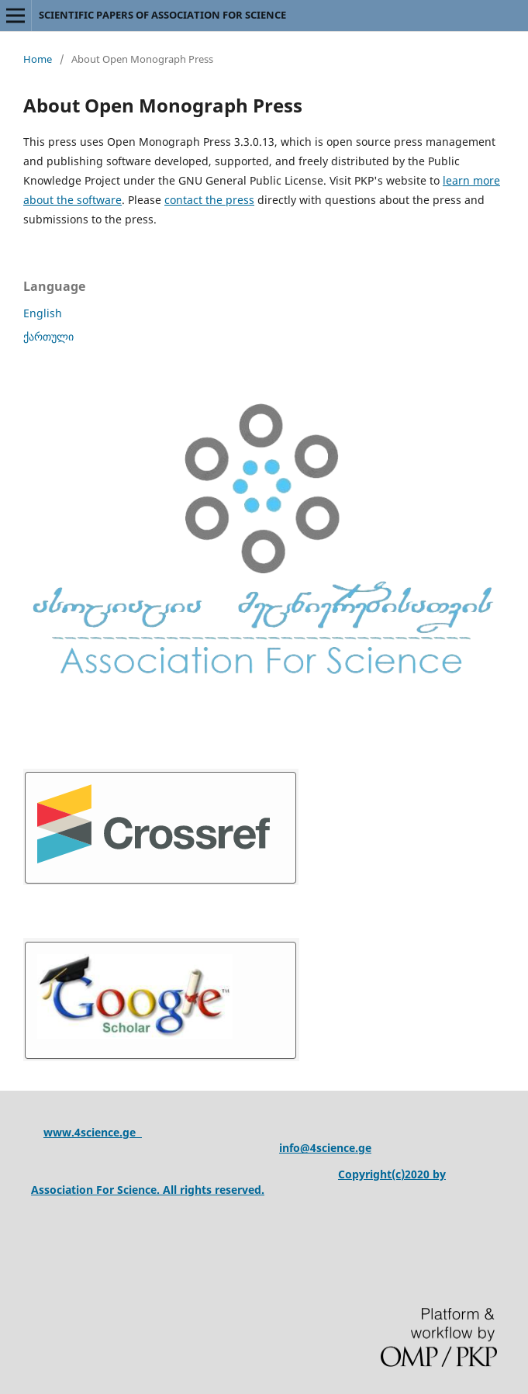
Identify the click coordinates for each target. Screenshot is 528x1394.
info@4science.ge (325, 1147)
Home (37, 59)
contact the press (209, 199)
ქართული (48, 336)
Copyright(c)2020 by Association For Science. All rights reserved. (238, 1182)
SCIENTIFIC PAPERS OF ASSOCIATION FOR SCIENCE (162, 15)
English (42, 313)
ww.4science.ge (97, 1132)
